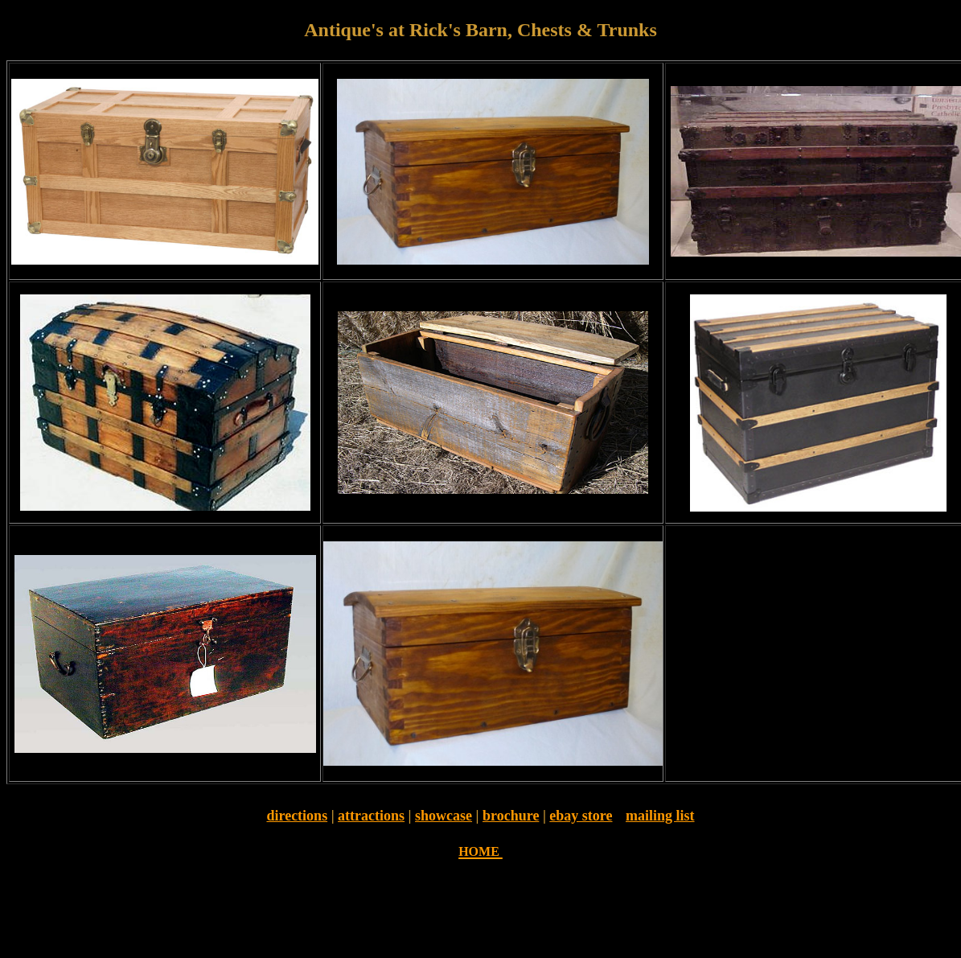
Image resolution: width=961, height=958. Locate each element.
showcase (443, 816)
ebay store (580, 816)
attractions (371, 816)
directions (296, 816)
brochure (511, 816)
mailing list (660, 816)
